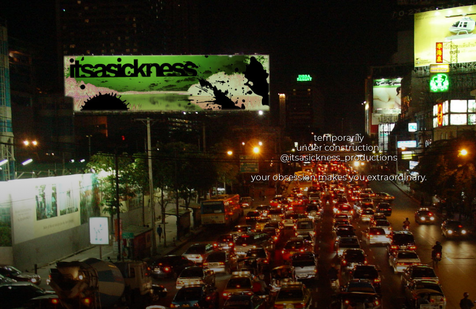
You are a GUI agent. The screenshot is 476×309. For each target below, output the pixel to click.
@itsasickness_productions (338, 158)
